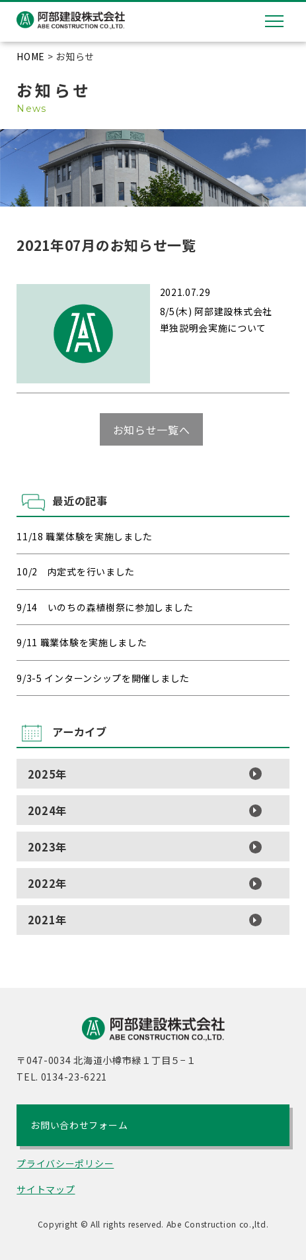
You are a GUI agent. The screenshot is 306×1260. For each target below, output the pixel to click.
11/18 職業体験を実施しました (85, 536)
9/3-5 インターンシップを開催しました (103, 678)
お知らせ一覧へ (151, 429)
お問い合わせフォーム (79, 1125)
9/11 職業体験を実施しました (82, 642)
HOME (31, 56)
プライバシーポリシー (65, 1163)
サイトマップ (46, 1189)
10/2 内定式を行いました (76, 571)
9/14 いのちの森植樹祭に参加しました (105, 607)
